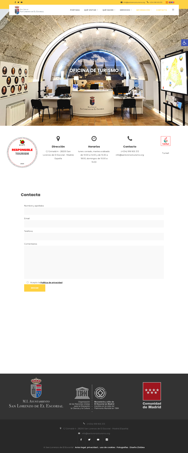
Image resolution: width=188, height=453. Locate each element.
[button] (184, 42)
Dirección (58, 146)
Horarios (94, 146)
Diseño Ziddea (137, 447)
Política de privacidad (51, 282)
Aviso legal (80, 447)
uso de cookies (107, 447)
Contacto (129, 146)
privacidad (92, 447)
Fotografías (122, 447)
